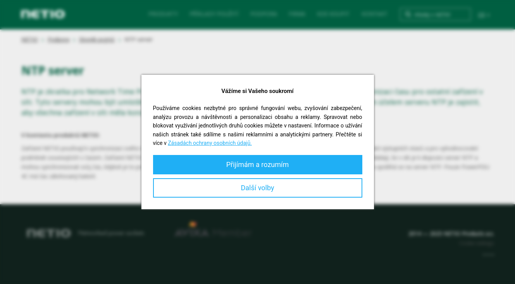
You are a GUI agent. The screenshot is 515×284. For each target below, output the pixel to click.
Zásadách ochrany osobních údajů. (210, 143)
